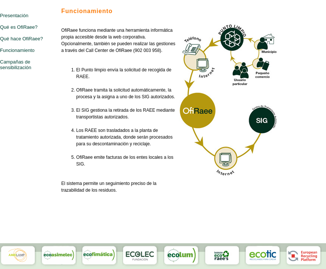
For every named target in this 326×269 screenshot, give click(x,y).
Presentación (14, 15)
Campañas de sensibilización (15, 64)
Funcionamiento (17, 50)
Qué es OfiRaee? (18, 27)
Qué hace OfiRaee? (21, 38)
